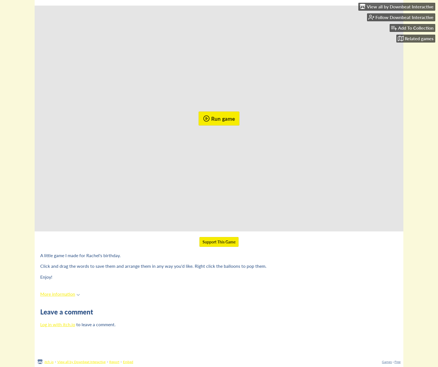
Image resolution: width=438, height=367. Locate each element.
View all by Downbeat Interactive (81, 362)
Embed (128, 362)
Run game (219, 118)
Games (387, 362)
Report (114, 362)
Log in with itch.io (57, 324)
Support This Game (219, 242)
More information (60, 294)
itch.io (49, 362)
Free (397, 362)
